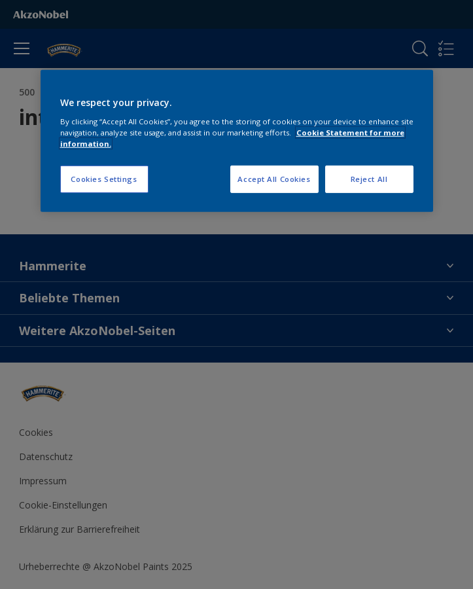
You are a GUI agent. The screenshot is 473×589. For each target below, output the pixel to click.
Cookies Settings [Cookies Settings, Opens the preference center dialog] (104, 179)
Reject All (369, 179)
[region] (237, 141)
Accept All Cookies (273, 179)
